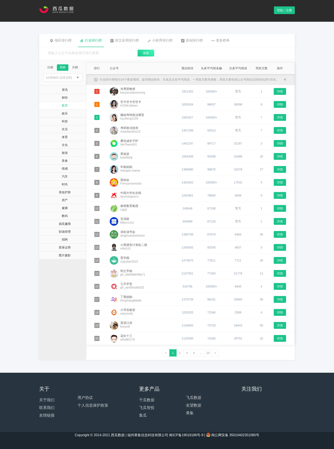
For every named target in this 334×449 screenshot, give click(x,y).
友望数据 (193, 405)
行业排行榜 (91, 40)
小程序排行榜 (160, 40)
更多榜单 (220, 40)
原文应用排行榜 (124, 40)
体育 (65, 137)
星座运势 (65, 247)
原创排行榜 (192, 40)
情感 (65, 168)
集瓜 (143, 415)
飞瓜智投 (146, 408)
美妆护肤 (65, 192)
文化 (65, 145)
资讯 (65, 89)
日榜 (50, 67)
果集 (190, 413)
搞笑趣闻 (65, 223)
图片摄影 (65, 255)
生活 (65, 129)
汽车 (65, 176)
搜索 (146, 53)
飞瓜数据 (193, 398)
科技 (65, 121)
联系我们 (47, 408)
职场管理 (65, 231)
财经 (65, 97)
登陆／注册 (284, 10)
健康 (65, 208)
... (201, 353)
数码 (65, 216)
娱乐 (65, 113)
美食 (65, 160)
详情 (280, 91)
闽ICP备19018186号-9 (186, 435)
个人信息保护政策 (93, 405)
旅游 (65, 152)
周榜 (63, 67)
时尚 (65, 184)
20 (208, 353)
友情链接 (47, 415)
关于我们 (47, 400)
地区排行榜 (61, 40)
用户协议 (85, 398)
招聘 (65, 239)
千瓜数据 (146, 400)
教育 (65, 105)
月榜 (75, 67)
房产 (65, 200)
